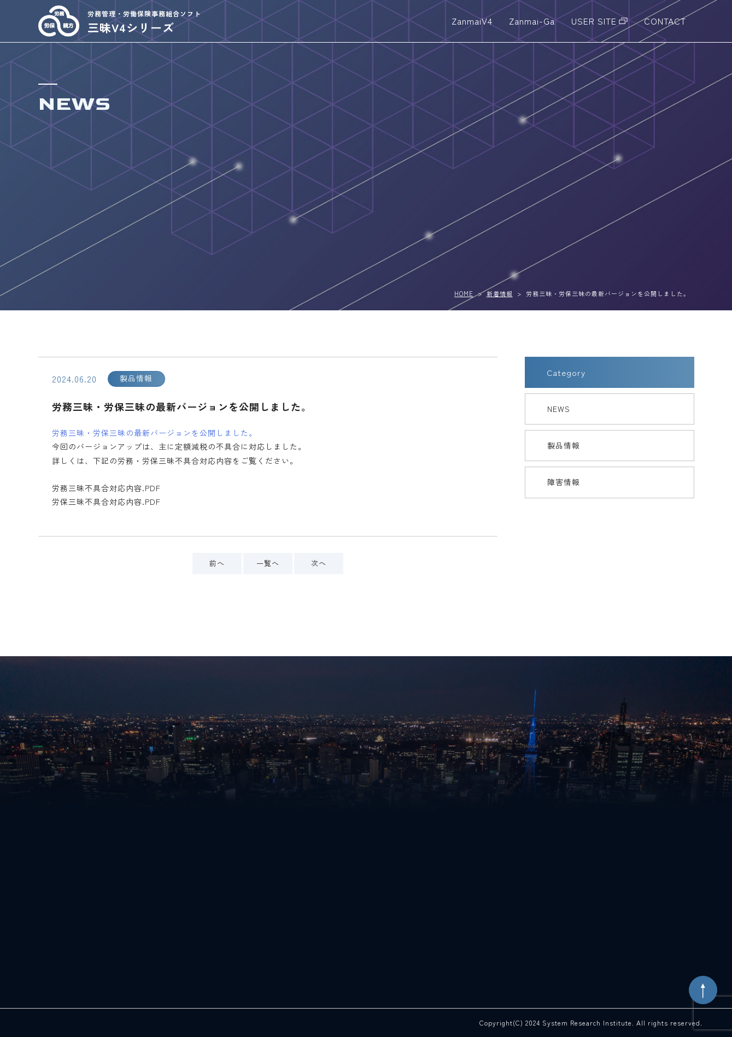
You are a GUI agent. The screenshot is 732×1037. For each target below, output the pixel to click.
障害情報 (563, 481)
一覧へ (267, 563)
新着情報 (500, 293)
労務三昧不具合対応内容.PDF (106, 487)
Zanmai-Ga (532, 20)
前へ (217, 563)
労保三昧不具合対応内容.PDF (106, 501)
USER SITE (594, 20)
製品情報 (563, 445)
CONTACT (665, 20)
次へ (318, 563)
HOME (463, 293)
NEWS (558, 408)
